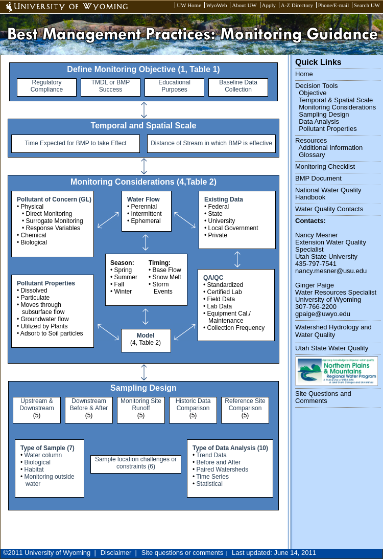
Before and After (219, 462)
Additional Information (331, 147)
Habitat (34, 469)
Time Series (212, 476)
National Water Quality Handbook (328, 193)
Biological (38, 462)
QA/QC (213, 277)
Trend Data (211, 455)
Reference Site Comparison (245, 404)
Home (304, 74)
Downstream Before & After (89, 404)
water (33, 483)
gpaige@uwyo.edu (322, 314)
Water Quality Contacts (329, 209)
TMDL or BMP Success (110, 86)
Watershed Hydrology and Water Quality (333, 331)
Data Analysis (319, 121)
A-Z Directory (297, 5)
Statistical (210, 483)
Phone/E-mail (333, 5)
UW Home (189, 5)
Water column (43, 455)
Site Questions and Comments (323, 397)
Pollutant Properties (46, 283)
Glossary (312, 155)
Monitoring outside (50, 476)
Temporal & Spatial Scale (336, 100)
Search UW (367, 5)
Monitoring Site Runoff (141, 404)
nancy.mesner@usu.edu (331, 271)
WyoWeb (216, 5)
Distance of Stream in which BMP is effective (211, 143)
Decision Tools (316, 86)
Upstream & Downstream (36, 404)
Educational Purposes (174, 86)
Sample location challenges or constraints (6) (136, 463)
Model (146, 335)
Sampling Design (324, 114)
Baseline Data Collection (238, 86)
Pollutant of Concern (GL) (54, 199)
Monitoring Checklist (325, 166)
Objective (312, 93)
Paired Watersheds (223, 469)
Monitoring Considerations (337, 107)
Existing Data (223, 199)
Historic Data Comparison (193, 404)
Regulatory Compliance (47, 86)
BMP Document (318, 178)
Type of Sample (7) (47, 448)
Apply (269, 5)
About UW (244, 5)
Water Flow (143, 199)
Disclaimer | (119, 552)
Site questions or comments (182, 552)
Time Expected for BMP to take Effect (75, 143)
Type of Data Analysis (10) (230, 448)
